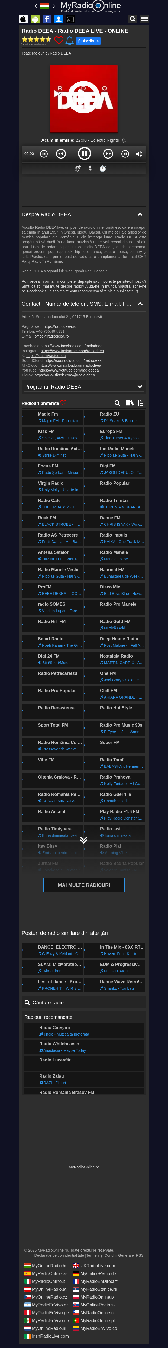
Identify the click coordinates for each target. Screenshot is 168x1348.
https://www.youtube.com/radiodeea (69, 370)
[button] (44, 154)
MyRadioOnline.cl (93, 1312)
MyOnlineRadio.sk (94, 1304)
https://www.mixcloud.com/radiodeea (70, 365)
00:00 (29, 153)
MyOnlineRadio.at (45, 1288)
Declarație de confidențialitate (59, 1255)
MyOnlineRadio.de (94, 1273)
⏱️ (103, 168)
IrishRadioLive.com (46, 1335)
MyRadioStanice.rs (95, 1288)
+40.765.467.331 (50, 331)
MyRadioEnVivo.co (95, 1328)
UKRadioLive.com (94, 1265)
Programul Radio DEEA (50, 1087)
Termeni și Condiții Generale (110, 1255)
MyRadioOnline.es (45, 1273)
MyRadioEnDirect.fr (95, 1281)
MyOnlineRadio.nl (45, 1328)
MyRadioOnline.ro (84, 1167)
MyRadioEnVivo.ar (46, 1304)
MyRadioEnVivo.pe (46, 1312)
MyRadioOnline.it (44, 1281)
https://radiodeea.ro (60, 326)
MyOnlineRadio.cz (45, 1296)
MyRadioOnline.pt (94, 1320)
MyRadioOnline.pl (94, 1296)
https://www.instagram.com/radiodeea (72, 351)
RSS (140, 1255)
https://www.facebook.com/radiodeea (71, 346)
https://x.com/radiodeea (46, 355)
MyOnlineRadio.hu (46, 1265)
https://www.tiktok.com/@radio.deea (65, 375)
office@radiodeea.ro (51, 336)
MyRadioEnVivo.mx (47, 1320)
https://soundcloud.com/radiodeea (73, 360)
